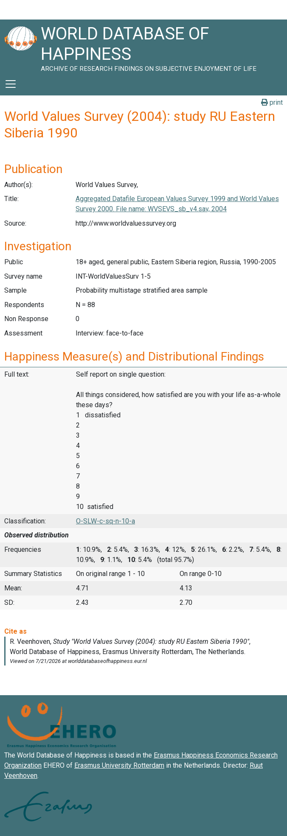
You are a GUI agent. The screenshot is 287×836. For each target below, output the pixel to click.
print (272, 102)
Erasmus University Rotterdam (119, 765)
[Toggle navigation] (10, 84)
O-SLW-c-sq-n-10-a (105, 521)
